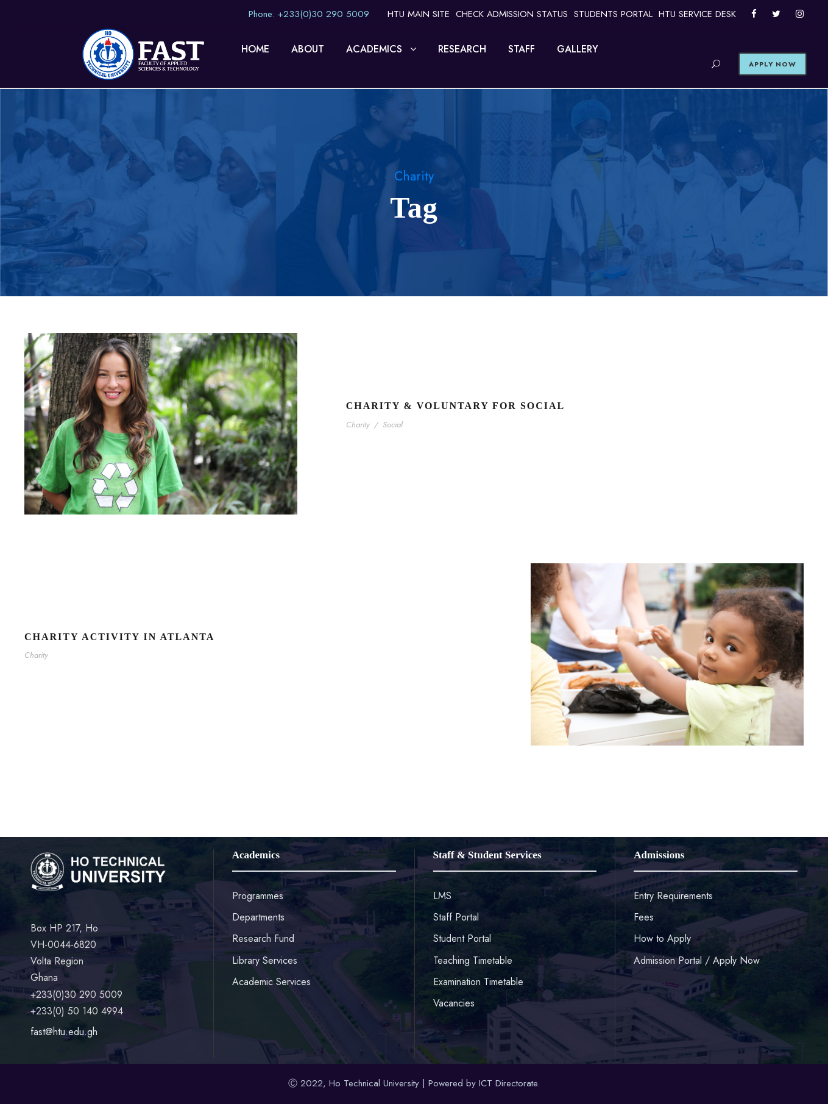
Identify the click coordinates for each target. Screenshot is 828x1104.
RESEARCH (462, 49)
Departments (258, 917)
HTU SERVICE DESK (697, 14)
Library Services (264, 960)
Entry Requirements (673, 896)
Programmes (257, 896)
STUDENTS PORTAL (613, 14)
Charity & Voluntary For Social (455, 406)
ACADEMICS (374, 49)
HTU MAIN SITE (418, 14)
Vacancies (454, 1003)
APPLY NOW (772, 64)
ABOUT (307, 49)
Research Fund (263, 938)
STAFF (521, 49)
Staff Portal (456, 917)
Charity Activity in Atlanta (119, 637)
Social (393, 424)
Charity (358, 424)
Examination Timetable (478, 982)
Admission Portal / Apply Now (697, 960)
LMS (442, 896)
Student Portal (462, 938)
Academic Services (271, 982)
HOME (255, 49)
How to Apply (662, 938)
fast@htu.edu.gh (63, 1032)
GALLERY (577, 49)
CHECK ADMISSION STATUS (512, 14)
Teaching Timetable (472, 960)
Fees (644, 917)
